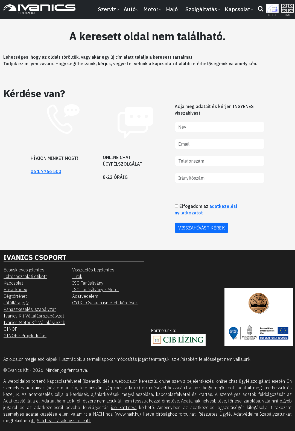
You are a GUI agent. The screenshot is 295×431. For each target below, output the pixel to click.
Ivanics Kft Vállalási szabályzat (34, 316)
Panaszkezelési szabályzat (30, 309)
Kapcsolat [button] (237, 9)
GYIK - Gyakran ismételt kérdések (105, 302)
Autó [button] (130, 9)
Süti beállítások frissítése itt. (64, 420)
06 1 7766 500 (46, 171)
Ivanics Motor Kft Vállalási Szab (34, 322)
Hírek (77, 276)
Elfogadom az (206, 209)
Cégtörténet (15, 296)
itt (33, 420)
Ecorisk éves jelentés (24, 270)
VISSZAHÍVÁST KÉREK (201, 228)
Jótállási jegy (16, 302)
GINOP (10, 329)
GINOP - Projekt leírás (25, 335)
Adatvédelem (85, 296)
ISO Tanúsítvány (87, 283)
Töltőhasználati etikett (25, 276)
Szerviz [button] (107, 9)
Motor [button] (150, 9)
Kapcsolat (13, 283)
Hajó (172, 9)
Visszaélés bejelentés (93, 270)
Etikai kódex (15, 289)
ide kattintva (123, 407)
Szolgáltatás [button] (201, 9)
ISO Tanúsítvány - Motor (95, 289)
